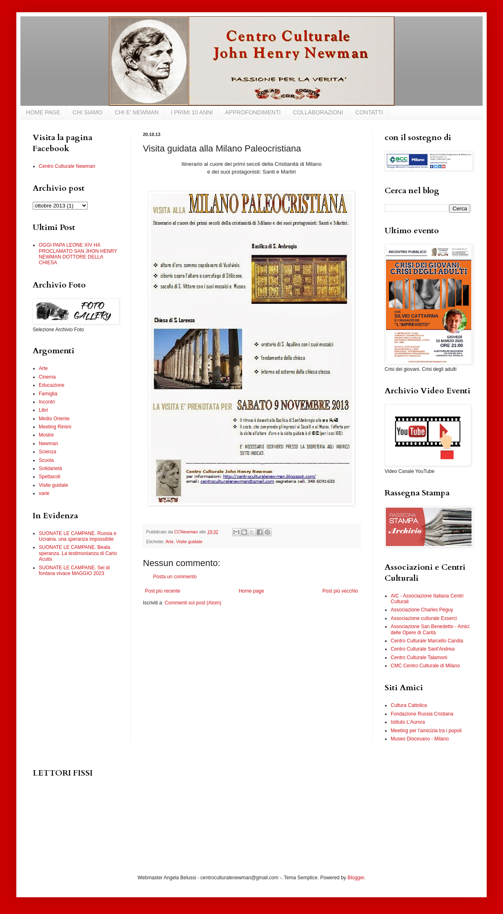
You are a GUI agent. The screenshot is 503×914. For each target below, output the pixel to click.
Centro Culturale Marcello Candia (427, 641)
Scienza (47, 452)
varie (44, 493)
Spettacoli (49, 476)
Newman (48, 443)
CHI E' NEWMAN (137, 112)
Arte (169, 541)
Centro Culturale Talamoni (419, 657)
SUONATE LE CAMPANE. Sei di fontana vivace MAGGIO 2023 (74, 570)
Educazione (52, 385)
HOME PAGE (43, 112)
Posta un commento (175, 577)
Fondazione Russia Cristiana (422, 714)
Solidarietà (50, 468)
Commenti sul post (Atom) (193, 603)
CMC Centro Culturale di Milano (425, 666)
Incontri (47, 402)
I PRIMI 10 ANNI (192, 112)
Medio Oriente (54, 418)
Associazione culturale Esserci (424, 618)
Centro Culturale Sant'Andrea (422, 649)
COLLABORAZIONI (318, 112)
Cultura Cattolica (409, 705)
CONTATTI (369, 112)
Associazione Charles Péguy (422, 610)
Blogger (355, 878)
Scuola (46, 460)
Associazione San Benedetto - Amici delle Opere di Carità (430, 629)
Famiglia (48, 394)
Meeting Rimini (55, 427)
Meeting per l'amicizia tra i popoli (426, 730)
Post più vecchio (340, 591)
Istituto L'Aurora (408, 722)
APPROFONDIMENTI (252, 112)
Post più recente (162, 591)
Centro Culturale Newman (67, 166)
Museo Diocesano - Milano (420, 739)
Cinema (47, 377)
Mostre (46, 435)
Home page (251, 591)
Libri (43, 410)
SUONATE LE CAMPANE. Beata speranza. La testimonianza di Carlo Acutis (78, 553)
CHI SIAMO (87, 112)
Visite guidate (189, 541)
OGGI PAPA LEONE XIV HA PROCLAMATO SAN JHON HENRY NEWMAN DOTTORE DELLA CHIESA (78, 253)
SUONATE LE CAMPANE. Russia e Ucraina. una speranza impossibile (77, 536)
